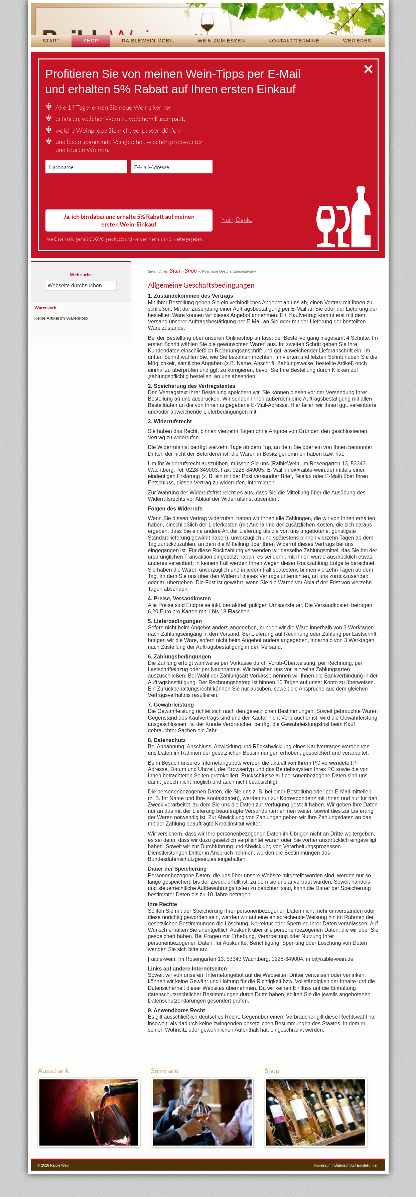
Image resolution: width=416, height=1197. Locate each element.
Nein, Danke (237, 244)
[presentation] (96, 218)
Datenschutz (344, 1188)
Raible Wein (208, 31)
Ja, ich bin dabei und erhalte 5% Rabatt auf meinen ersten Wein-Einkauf (128, 245)
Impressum (322, 1188)
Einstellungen (368, 1188)
